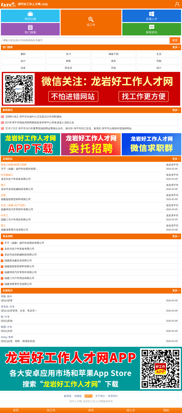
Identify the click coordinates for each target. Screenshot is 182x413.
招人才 (131, 410)
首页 (16, 410)
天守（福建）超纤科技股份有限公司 (24, 243)
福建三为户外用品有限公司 (19, 278)
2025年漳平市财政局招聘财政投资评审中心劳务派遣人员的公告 (39, 122)
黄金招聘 (8, 236)
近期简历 (8, 290)
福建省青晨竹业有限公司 (18, 284)
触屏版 (67, 396)
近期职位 (8, 159)
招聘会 (88, 396)
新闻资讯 (8, 110)
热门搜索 (8, 47)
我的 (166, 410)
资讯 (91, 410)
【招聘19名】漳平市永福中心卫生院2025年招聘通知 (33, 116)
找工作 (51, 410)
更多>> (176, 47)
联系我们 (113, 396)
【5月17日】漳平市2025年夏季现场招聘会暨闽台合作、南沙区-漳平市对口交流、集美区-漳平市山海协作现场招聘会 (68, 128)
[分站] (44, 4)
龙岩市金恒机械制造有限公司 (20, 254)
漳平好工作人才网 (29, 4)
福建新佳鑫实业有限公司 (18, 260)
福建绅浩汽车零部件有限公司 (20, 272)
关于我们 (100, 396)
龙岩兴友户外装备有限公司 (19, 248)
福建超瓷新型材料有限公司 (19, 266)
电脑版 (78, 396)
